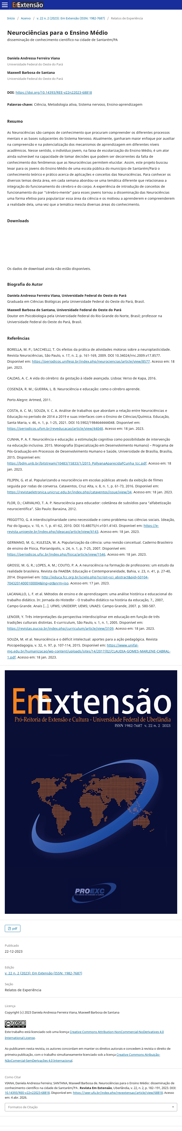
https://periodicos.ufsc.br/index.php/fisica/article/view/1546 (56, 554)
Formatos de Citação (23, 1107)
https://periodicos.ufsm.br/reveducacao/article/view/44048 (55, 428)
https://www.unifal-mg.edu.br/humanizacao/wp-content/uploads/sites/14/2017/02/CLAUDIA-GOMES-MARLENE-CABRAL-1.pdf (88, 651)
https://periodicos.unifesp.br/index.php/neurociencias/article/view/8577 (91, 361)
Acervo (26, 18)
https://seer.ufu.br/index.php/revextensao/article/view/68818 (118, 1092)
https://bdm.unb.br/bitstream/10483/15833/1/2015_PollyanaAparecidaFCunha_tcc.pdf (76, 463)
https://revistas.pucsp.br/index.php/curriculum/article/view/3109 (60, 628)
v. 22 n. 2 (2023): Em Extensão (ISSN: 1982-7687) (71, 18)
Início (11, 18)
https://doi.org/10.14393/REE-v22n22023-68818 (54, 92)
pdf (14, 928)
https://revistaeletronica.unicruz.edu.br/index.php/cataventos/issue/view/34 (69, 492)
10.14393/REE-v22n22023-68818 (27, 1092)
